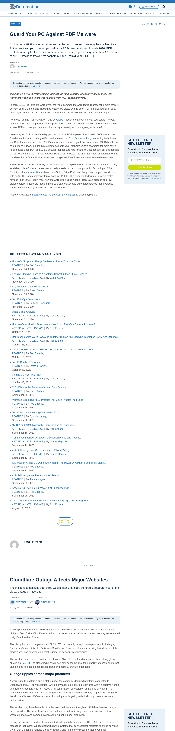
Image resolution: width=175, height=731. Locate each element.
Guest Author (57, 278)
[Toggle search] (163, 6)
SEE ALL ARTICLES (65, 521)
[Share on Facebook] (152, 24)
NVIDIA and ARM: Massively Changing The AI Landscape (43, 425)
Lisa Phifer (18, 66)
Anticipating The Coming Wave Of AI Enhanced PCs (40, 488)
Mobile (107, 13)
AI (64, 13)
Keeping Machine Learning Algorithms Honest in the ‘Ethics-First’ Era (49, 274)
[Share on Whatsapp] (164, 24)
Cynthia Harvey (38, 366)
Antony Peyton (45, 602)
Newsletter (149, 6)
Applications (91, 13)
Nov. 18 (25, 663)
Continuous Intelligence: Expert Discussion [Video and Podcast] (46, 437)
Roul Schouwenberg (80, 138)
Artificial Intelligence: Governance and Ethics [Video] (40, 450)
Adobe (59, 119)
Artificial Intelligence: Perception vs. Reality (35, 475)
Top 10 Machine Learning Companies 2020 (35, 412)
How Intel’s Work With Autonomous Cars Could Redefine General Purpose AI (54, 324)
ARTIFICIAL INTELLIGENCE (28, 278)
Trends (19, 13)
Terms (144, 178)
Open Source (125, 13)
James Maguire (58, 441)
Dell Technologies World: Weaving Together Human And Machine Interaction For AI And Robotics (65, 337)
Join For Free (144, 167)
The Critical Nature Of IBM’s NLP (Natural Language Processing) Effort (50, 500)
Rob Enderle (36, 265)
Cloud (74, 13)
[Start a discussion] (148, 24)
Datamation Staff (21, 602)
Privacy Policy (156, 178)
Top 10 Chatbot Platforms (26, 362)
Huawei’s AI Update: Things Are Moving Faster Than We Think (46, 261)
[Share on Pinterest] (160, 24)
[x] (134, 6)
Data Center (51, 13)
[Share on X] (156, 24)
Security (143, 13)
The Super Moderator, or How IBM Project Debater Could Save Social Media (53, 349)
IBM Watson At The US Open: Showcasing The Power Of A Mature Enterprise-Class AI (59, 462)
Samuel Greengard (40, 303)
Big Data (33, 13)
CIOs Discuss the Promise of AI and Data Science (39, 387)
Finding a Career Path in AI (27, 374)
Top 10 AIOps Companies (26, 299)
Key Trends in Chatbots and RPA (30, 286)
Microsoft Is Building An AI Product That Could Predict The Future (47, 400)
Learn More (35, 86)
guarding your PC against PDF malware (54, 194)
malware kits (33, 172)
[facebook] (130, 6)
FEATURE (17, 265)
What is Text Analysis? (24, 311)
